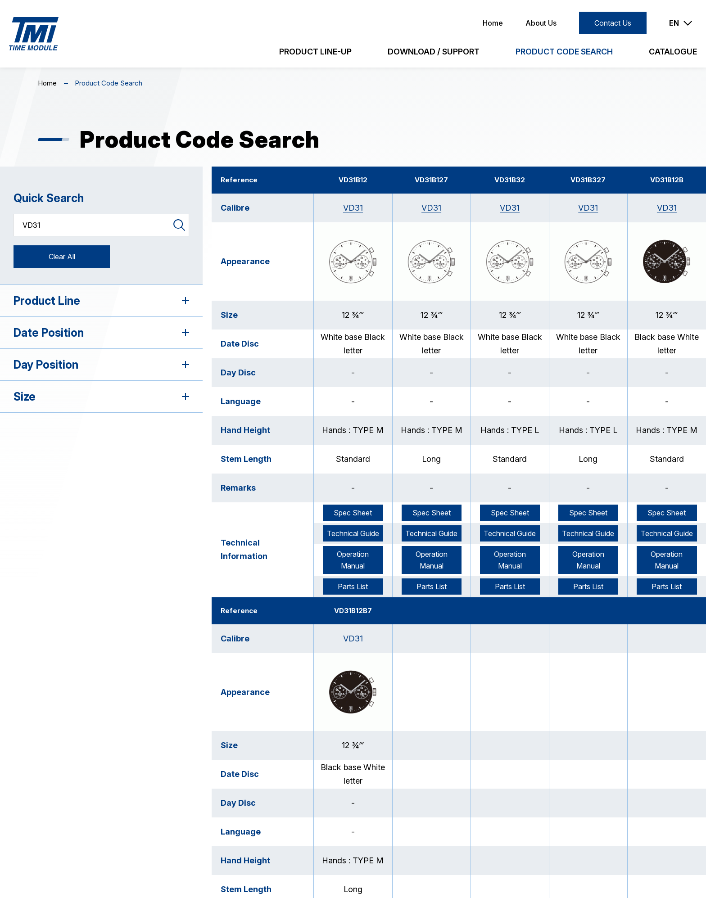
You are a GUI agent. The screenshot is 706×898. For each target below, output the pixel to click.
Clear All (62, 256)
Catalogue (673, 51)
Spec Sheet (353, 512)
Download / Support (434, 51)
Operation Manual (353, 560)
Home (493, 22)
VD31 (353, 207)
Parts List (353, 586)
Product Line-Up (315, 51)
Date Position (101, 332)
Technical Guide (353, 533)
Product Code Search (564, 51)
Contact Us (612, 22)
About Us (541, 22)
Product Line (101, 300)
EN (674, 22)
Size (101, 396)
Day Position (101, 364)
